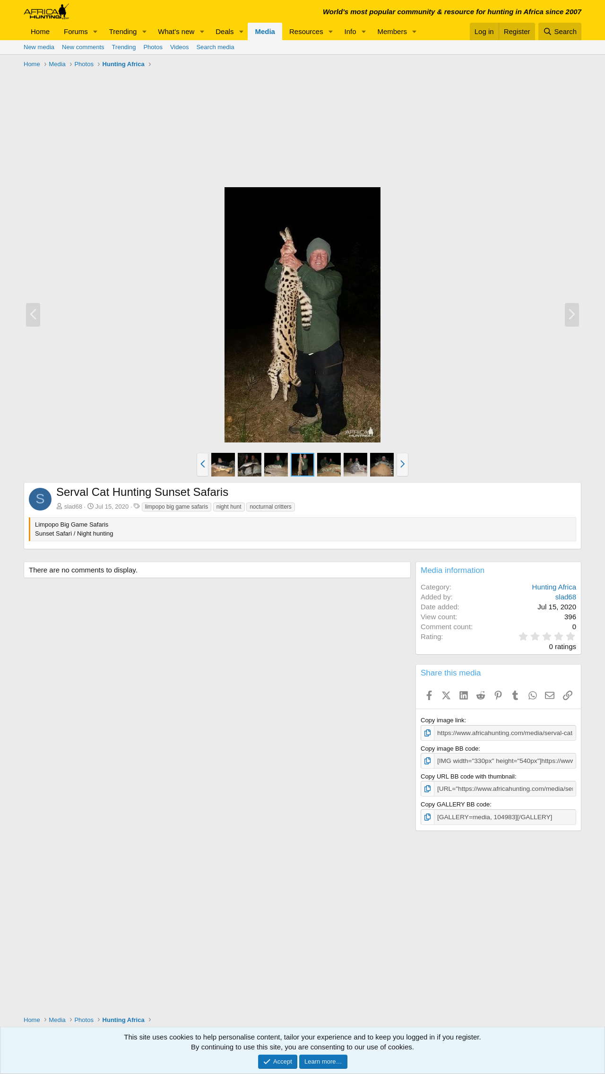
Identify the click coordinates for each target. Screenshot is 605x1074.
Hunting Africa (554, 587)
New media (39, 47)
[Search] (559, 31)
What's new (176, 31)
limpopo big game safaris (176, 506)
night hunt (229, 506)
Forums (76, 31)
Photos (152, 47)
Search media (215, 47)
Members (392, 31)
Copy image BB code (449, 748)
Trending (123, 31)
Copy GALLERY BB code (455, 802)
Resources (306, 31)
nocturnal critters (271, 506)
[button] (95, 31)
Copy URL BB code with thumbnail (468, 775)
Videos (179, 47)
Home (40, 31)
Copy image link (443, 720)
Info (350, 31)
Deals (224, 31)
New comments (83, 47)
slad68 (73, 506)
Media (265, 31)
